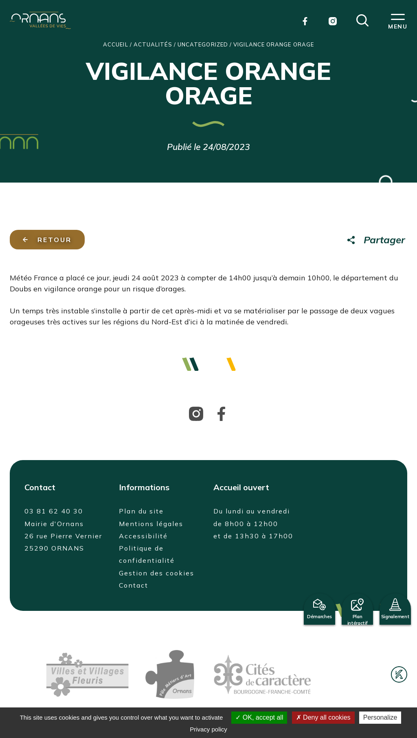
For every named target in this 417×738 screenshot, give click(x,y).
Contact (133, 585)
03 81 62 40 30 (53, 511)
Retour (47, 240)
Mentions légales (151, 524)
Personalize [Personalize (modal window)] (380, 717)
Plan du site (141, 511)
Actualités (153, 44)
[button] (362, 19)
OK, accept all (259, 717)
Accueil (115, 44)
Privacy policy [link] (208, 729)
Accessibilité (143, 536)
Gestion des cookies (156, 573)
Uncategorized (203, 44)
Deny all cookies (323, 717)
